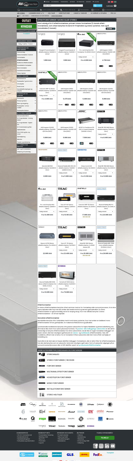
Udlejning (81, 424)
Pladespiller (20, 98)
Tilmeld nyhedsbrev (105, 414)
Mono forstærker (22, 67)
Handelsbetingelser (23, 420)
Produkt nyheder (63, 416)
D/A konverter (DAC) (23, 115)
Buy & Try (42, 420)
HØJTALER (51, 13)
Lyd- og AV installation (24, 148)
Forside (47, 2)
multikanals (85, 314)
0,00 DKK (109, 6)
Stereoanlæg (21, 51)
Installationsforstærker (23, 70)
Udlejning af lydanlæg (24, 151)
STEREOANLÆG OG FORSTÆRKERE (23, 48)
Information (80, 2)
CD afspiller (20, 83)
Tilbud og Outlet (63, 418)
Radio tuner (20, 86)
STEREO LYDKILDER (22, 75)
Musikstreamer (21, 78)
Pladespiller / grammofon (24, 81)
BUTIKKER (80, 414)
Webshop (81, 420)
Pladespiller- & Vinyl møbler (23, 106)
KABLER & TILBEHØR (80, 13)
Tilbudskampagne (63, 420)
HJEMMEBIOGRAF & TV (36, 13)
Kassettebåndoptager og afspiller (24, 89)
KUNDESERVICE (22, 414)
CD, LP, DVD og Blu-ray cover (23, 132)
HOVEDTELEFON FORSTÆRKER (59, 359)
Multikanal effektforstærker (25, 62)
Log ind (97, 2)
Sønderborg (81, 418)
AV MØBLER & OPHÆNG (99, 13)
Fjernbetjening (21, 136)
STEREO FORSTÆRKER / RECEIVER (60, 341)
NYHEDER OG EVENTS (65, 414)
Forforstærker (21, 57)
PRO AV (113, 13)
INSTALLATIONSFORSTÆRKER (58, 370)
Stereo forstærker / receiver (25, 54)
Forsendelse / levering (46, 416)
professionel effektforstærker (90, 326)
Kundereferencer (22, 418)
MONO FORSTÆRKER (55, 364)
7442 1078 (89, 451)
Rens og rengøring (22, 103)
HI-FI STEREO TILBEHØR (24, 113)
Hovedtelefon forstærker (24, 65)
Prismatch (42, 422)
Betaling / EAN (43, 418)
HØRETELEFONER (64, 13)
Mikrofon (19, 139)
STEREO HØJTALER (54, 376)
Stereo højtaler (21, 73)
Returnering (55, 2)
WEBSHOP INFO (44, 414)
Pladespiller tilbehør (23, 110)
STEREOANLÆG (53, 336)
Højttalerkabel (21, 129)
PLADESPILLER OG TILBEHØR (22, 94)
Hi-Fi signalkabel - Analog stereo (25, 118)
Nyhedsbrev (62, 422)
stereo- (76, 314)
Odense (80, 416)
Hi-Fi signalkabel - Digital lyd (24, 123)
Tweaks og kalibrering (23, 141)
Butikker (72, 2)
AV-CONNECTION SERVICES (22, 145)
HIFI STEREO (21, 13)
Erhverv (88, 2)
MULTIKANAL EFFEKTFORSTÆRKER (60, 353)
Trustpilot (26, 34)
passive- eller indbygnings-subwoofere (91, 310)
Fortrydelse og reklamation (26, 422)
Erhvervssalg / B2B (83, 422)
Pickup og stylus (22, 100)
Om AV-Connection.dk (24, 416)
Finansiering (64, 2)
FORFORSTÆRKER (54, 347)
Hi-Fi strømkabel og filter (24, 126)
